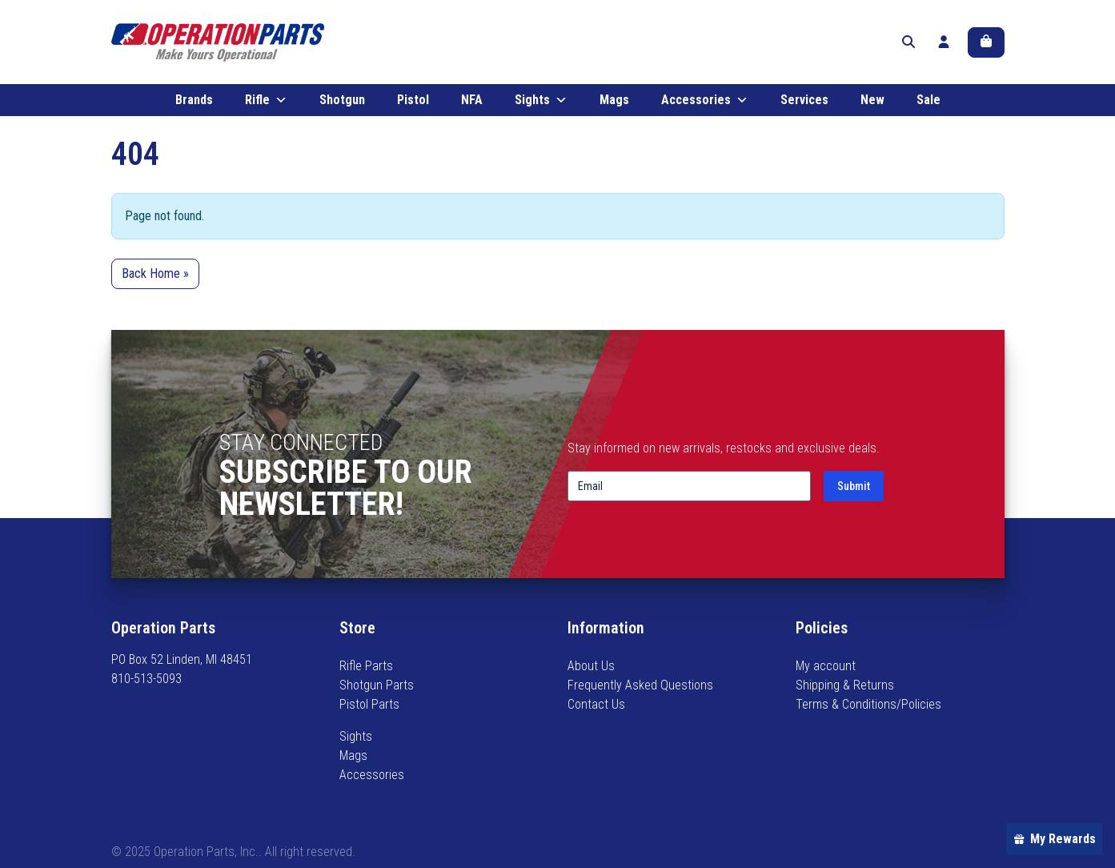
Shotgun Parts (376, 685)
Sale (928, 102)
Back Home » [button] (155, 275)
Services (804, 102)
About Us (591, 665)
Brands (194, 102)
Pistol (413, 102)
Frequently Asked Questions (640, 685)
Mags (614, 102)
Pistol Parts (369, 704)
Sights (541, 102)
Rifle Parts (366, 665)
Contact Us (596, 704)
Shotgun (342, 102)
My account (826, 665)
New (872, 102)
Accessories (704, 102)
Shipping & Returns (845, 685)
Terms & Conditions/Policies (868, 704)
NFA (472, 102)
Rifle (266, 102)
